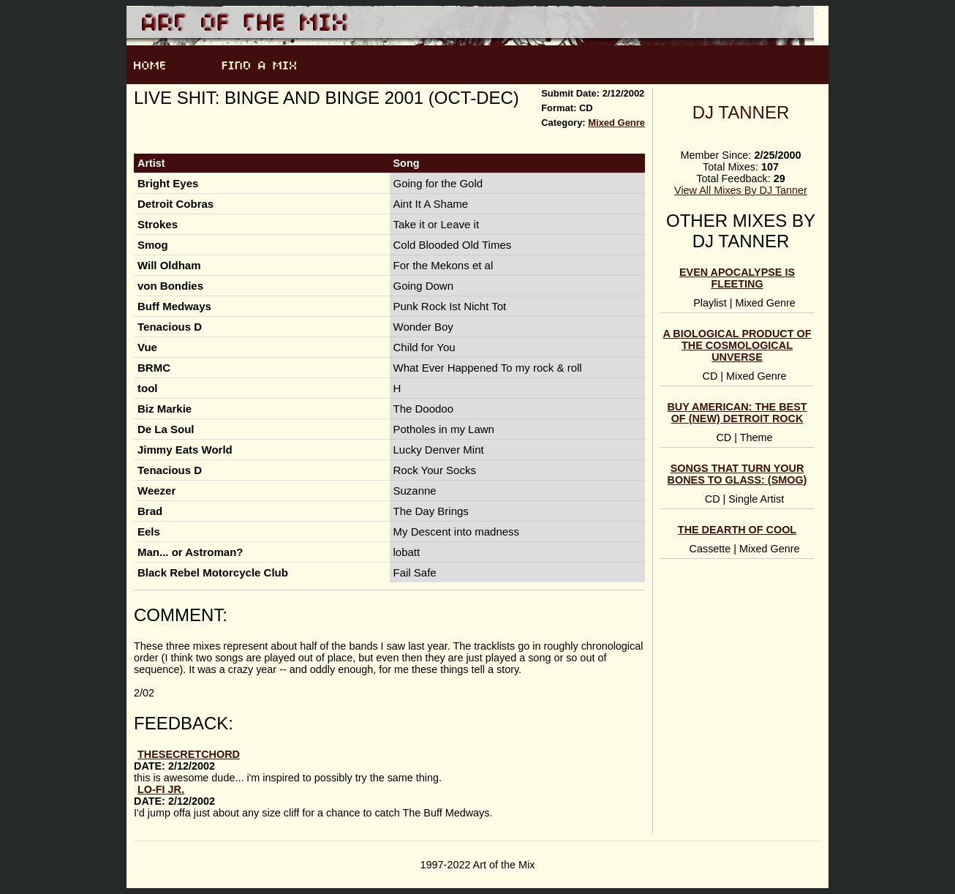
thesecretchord (188, 754)
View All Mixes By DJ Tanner (740, 190)
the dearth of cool (737, 530)
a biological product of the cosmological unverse (737, 345)
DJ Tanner (740, 112)
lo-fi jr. (160, 789)
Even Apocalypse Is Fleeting (737, 278)
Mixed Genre (616, 122)
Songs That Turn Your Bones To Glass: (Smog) (737, 474)
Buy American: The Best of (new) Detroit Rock (737, 412)
